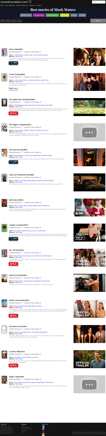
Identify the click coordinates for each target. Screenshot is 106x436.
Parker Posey (17, 332)
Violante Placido (26, 357)
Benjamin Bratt (18, 306)
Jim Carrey (45, 130)
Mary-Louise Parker (30, 105)
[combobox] (95, 2)
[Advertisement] (53, 34)
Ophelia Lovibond (29, 130)
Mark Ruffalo (36, 155)
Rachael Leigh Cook (28, 256)
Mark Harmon (36, 80)
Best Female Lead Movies (7, 429)
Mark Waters (19, 56)
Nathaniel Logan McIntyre (38, 382)
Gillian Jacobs (50, 382)
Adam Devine (26, 382)
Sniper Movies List (5, 426)
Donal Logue (28, 155)
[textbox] (95, 2)
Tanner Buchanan (46, 256)
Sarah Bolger (49, 105)
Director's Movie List (22, 5)
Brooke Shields (27, 306)
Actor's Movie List (10, 5)
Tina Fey (35, 55)
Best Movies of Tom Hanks (7, 432)
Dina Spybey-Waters (46, 155)
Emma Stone (40, 180)
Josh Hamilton (43, 332)
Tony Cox (16, 205)
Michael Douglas (48, 180)
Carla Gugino (38, 130)
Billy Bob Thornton (44, 205)
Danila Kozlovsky (26, 230)
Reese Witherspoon (19, 155)
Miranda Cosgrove (37, 306)
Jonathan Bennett (18, 55)
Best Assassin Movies (6, 433)
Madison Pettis (18, 256)
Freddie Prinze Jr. (18, 281)
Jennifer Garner (18, 180)
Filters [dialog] (98, 21)
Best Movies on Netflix (6, 430)
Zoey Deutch (17, 230)
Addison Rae (37, 256)
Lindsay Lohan (28, 55)
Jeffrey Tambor (18, 382)
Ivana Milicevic (37, 281)
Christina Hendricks (32, 205)
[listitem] (26, 15)
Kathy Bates (23, 205)
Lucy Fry (34, 230)
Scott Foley (35, 357)
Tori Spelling (35, 332)
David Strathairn (40, 105)
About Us (39, 5)
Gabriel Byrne (41, 230)
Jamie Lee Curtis (27, 80)
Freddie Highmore (19, 105)
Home (2, 5)
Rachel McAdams (43, 55)
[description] (15, 52)
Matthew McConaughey (29, 180)
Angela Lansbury (18, 130)
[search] (98, 2)
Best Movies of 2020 (6, 427)
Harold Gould (44, 80)
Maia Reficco (17, 357)
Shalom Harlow (28, 281)
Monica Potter (46, 281)
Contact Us (32, 5)
